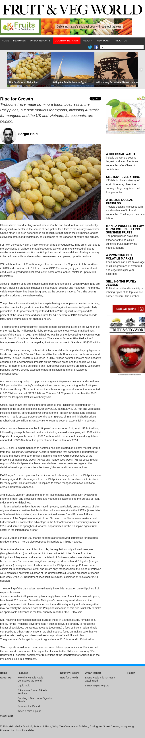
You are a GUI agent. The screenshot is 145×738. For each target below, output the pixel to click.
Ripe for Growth (69, 677)
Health (87, 40)
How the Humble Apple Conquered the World (30, 679)
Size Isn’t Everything (123, 176)
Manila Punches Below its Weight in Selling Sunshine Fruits (125, 229)
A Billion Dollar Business (119, 201)
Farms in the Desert (29, 706)
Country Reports (67, 40)
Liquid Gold (24, 685)
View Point (103, 40)
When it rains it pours (30, 711)
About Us (121, 40)
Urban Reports (40, 40)
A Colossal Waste (121, 154)
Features (19, 40)
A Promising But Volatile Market (119, 257)
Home (5, 40)
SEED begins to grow (97, 685)
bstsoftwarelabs (25, 730)
